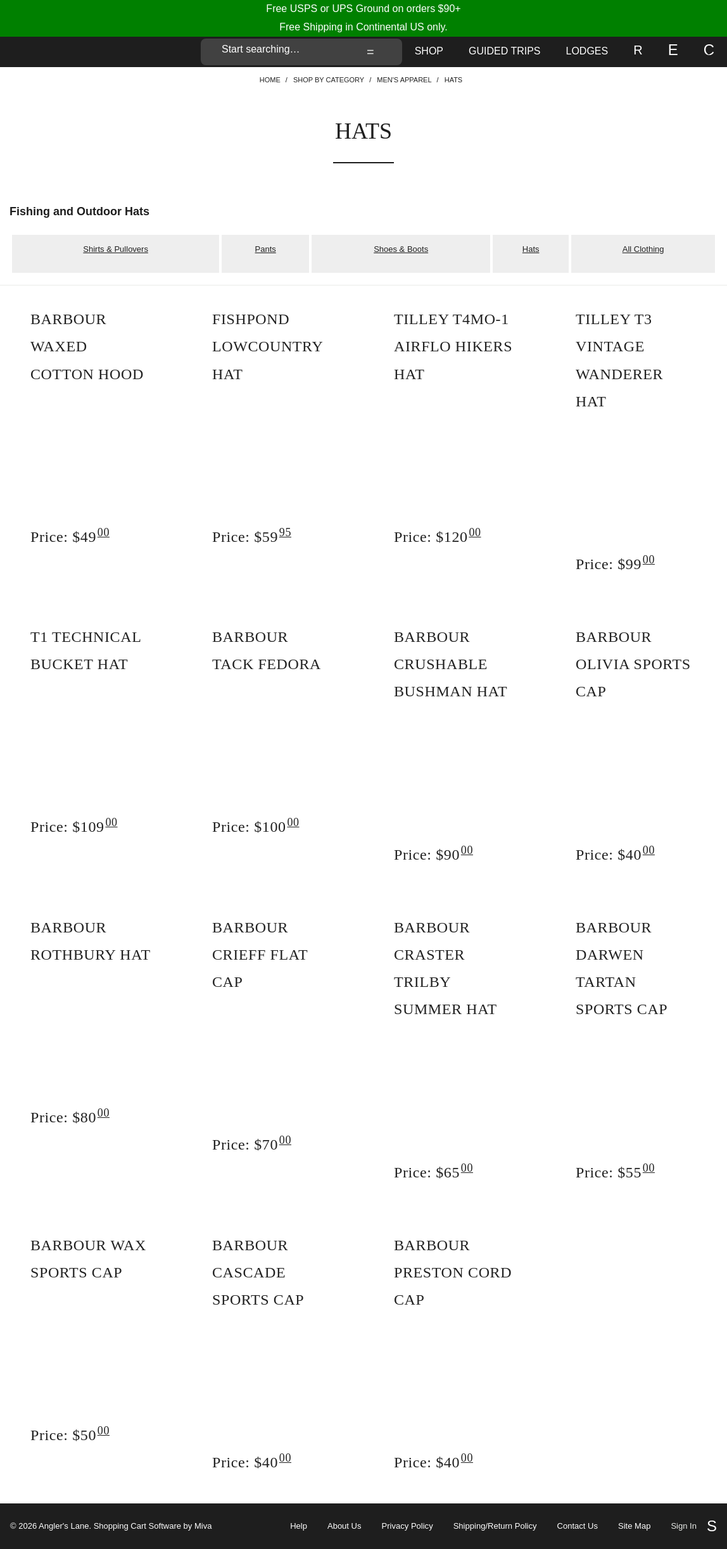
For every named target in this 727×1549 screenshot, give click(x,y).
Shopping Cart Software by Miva (153, 1526)
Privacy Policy (407, 1526)
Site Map (634, 1526)
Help (298, 1526)
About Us (344, 1526)
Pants (265, 249)
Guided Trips (505, 51)
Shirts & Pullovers (115, 249)
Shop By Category (328, 80)
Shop (429, 51)
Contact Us (577, 1526)
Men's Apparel (404, 80)
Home (270, 80)
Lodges (587, 51)
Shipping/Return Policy (495, 1526)
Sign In (684, 1526)
